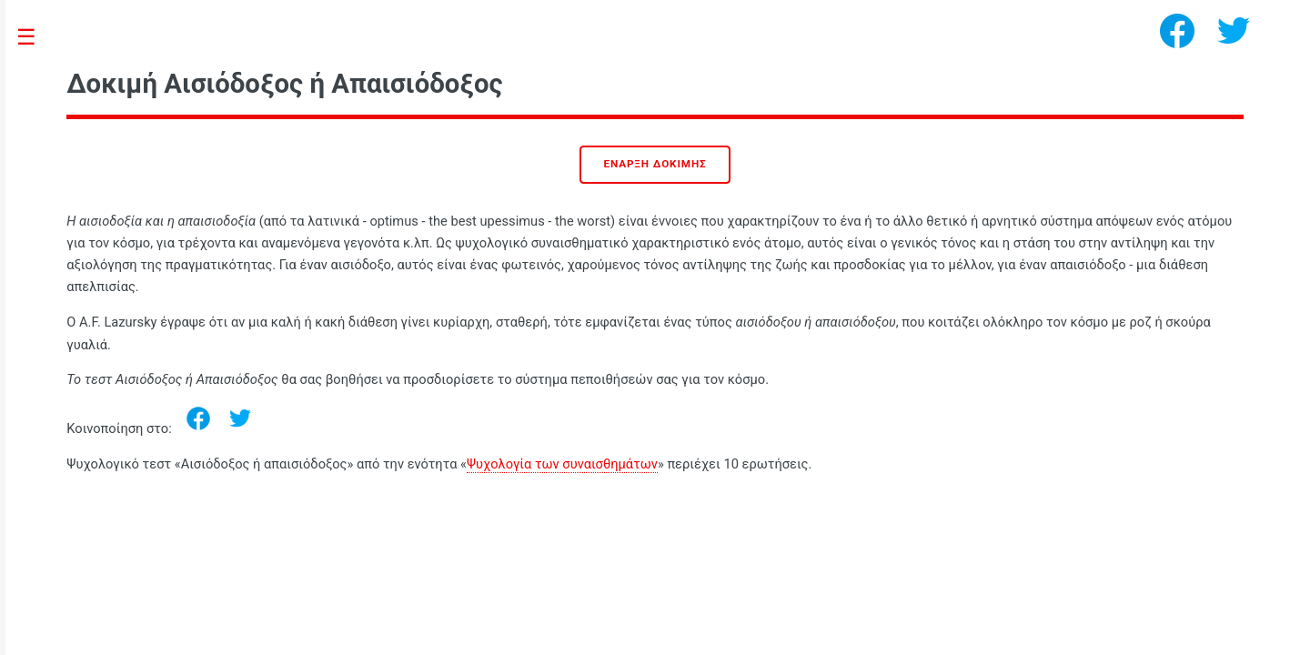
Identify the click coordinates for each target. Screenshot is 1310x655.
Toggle (36, 38)
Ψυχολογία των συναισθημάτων (562, 464)
